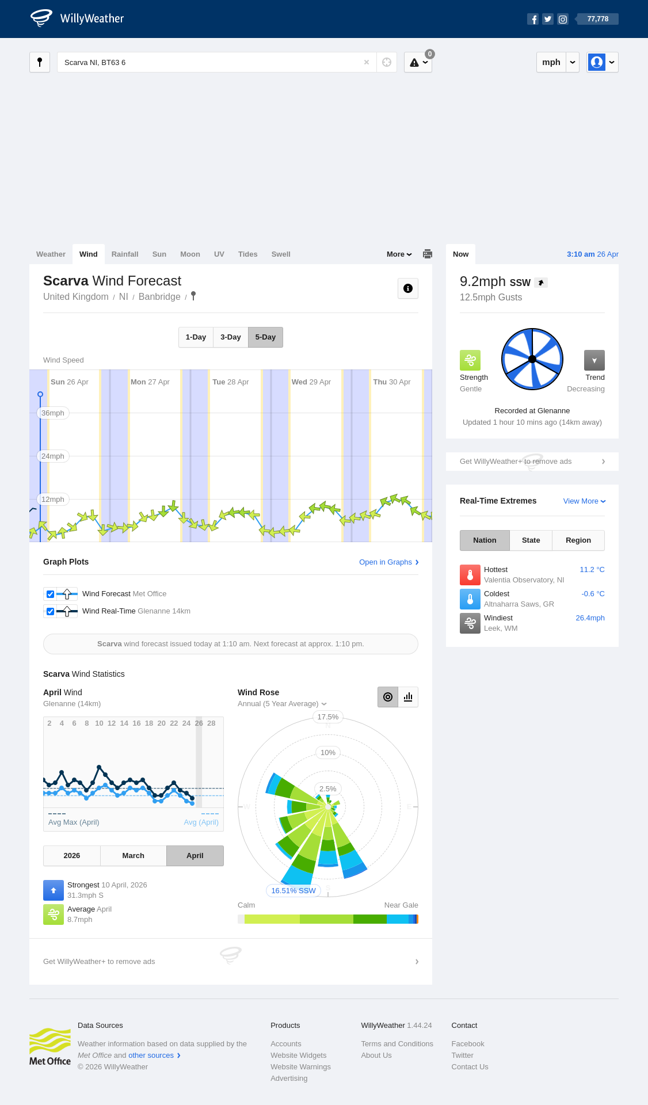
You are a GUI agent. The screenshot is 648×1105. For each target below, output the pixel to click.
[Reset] (366, 62)
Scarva (193, 295)
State (531, 540)
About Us (376, 1055)
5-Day (266, 337)
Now (460, 254)
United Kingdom (76, 297)
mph (551, 62)
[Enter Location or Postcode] (227, 62)
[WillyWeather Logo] (83, 19)
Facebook (468, 1043)
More (396, 254)
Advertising (288, 1078)
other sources (151, 1055)
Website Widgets (298, 1055)
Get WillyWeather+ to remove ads (515, 461)
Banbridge (160, 297)
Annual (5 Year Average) (278, 703)
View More (581, 501)
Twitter (463, 1055)
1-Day (196, 337)
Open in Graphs (385, 562)
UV (219, 254)
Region (578, 540)
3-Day (230, 337)
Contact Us (470, 1066)
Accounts (285, 1043)
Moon (190, 254)
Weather (51, 254)
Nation (484, 540)
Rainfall (125, 254)
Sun (160, 254)
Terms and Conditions (397, 1043)
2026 (71, 855)
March (133, 855)
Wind (88, 254)
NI (123, 297)
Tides (248, 254)
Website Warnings (300, 1066)
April (195, 855)
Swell (281, 254)
